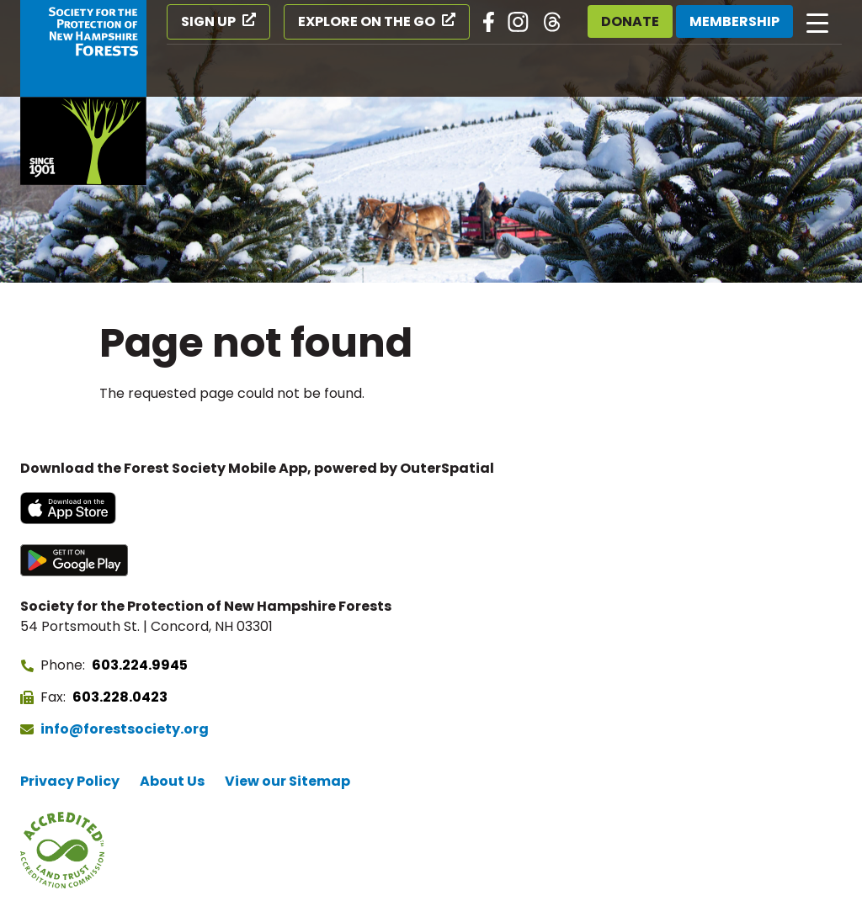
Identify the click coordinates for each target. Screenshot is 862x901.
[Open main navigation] (817, 21)
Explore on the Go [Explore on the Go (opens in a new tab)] (366, 21)
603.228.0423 (120, 697)
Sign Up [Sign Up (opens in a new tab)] (208, 21)
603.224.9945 (140, 665)
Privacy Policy (70, 781)
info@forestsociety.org (124, 729)
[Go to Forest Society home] (83, 92)
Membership (734, 21)
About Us (172, 781)
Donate (630, 21)
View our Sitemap (287, 781)
